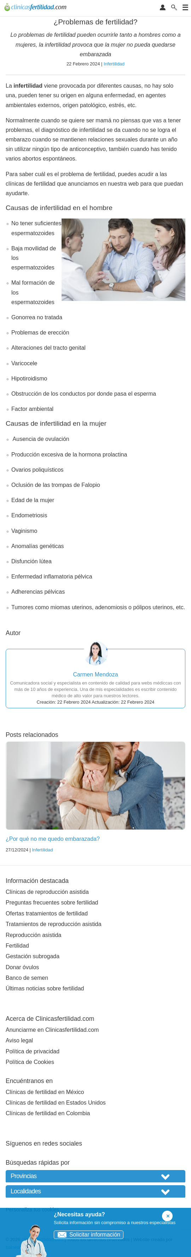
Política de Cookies (30, 1062)
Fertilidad (17, 946)
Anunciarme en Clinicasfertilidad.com (52, 1030)
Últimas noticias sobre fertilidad (45, 988)
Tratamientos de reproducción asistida (54, 924)
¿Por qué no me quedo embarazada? (53, 839)
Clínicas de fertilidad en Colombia (48, 1113)
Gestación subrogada (32, 956)
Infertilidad (114, 63)
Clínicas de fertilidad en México (45, 1092)
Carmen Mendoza (95, 674)
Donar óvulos (22, 967)
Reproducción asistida (33, 935)
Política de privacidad (32, 1051)
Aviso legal (19, 1040)
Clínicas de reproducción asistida (47, 892)
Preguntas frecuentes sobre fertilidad (52, 903)
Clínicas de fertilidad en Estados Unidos (56, 1103)
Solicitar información (87, 1235)
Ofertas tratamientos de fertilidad (47, 913)
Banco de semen (27, 978)
